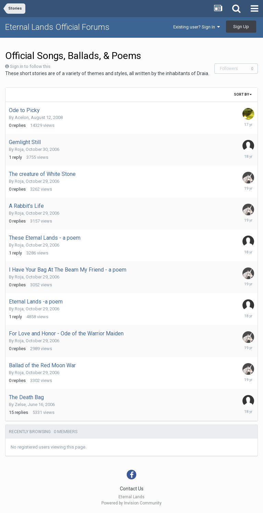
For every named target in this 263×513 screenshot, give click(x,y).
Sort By (243, 94)
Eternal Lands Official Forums (57, 27)
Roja (19, 149)
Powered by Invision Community (131, 503)
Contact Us (131, 488)
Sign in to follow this (30, 66)
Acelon (22, 117)
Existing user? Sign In (196, 26)
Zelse (20, 404)
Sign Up (241, 26)
